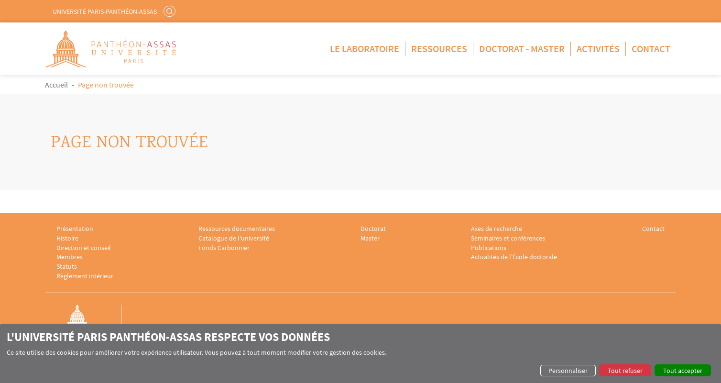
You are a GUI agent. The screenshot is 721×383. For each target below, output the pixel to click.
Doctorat (373, 229)
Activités (598, 49)
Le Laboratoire (364, 49)
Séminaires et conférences (508, 238)
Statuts (66, 267)
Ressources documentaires (236, 229)
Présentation (74, 229)
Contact (651, 49)
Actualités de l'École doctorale (514, 257)
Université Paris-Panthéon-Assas (105, 11)
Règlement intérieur (84, 276)
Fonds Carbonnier (224, 248)
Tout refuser (625, 370)
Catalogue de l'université (233, 238)
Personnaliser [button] (568, 370)
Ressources (439, 49)
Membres (69, 257)
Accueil (56, 84)
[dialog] (360, 353)
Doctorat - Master (522, 49)
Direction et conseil (83, 248)
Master (370, 238)
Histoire (67, 238)
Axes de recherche (496, 229)
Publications (488, 248)
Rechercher (170, 11)
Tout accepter (682, 370)
